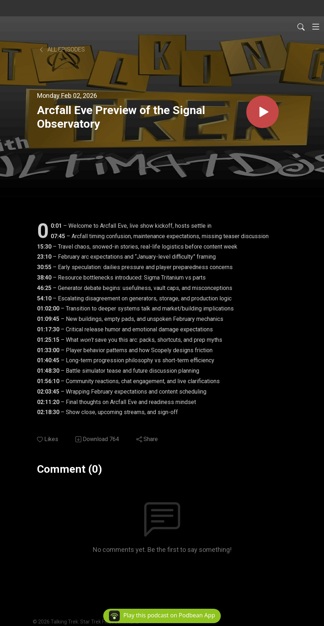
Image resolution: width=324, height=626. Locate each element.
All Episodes (61, 49)
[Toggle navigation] (315, 26)
